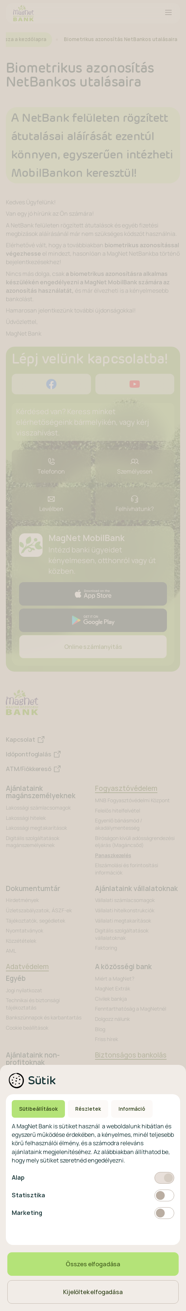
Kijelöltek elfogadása (93, 1292)
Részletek (88, 1109)
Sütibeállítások (38, 1109)
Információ (131, 1109)
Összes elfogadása (93, 1264)
